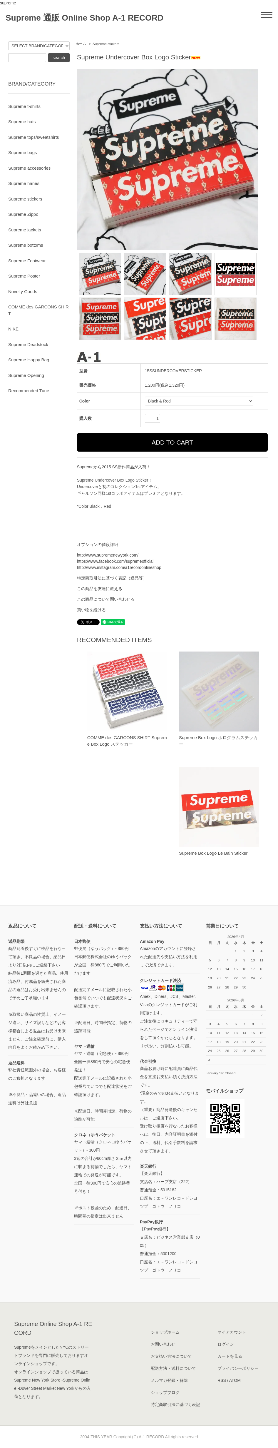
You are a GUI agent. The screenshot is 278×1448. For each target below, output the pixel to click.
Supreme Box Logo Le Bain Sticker (213, 853)
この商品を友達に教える (99, 588)
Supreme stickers (106, 44)
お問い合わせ (163, 1344)
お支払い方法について (171, 1356)
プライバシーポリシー (238, 1368)
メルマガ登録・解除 (169, 1380)
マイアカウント (231, 1332)
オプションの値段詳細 (97, 544)
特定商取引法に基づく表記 (175, 1404)
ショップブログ (165, 1392)
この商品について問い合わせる (106, 599)
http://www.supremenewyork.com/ (107, 555)
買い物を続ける (91, 609)
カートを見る (229, 1356)
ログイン (225, 1344)
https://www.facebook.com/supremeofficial (115, 561)
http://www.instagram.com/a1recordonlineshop (119, 567)
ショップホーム (165, 1332)
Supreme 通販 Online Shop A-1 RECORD (84, 17)
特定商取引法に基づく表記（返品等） (112, 578)
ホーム (81, 44)
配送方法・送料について (173, 1368)
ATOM (235, 1380)
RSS (221, 1380)
